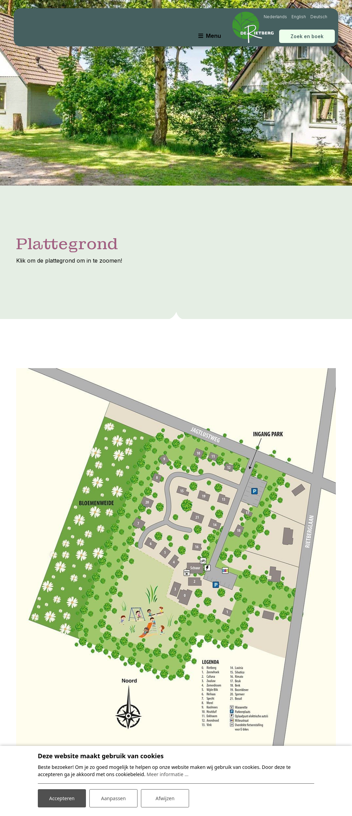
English (299, 16)
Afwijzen (164, 798)
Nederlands (275, 16)
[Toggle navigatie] (209, 36)
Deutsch (318, 16)
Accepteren (62, 798)
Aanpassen (113, 798)
